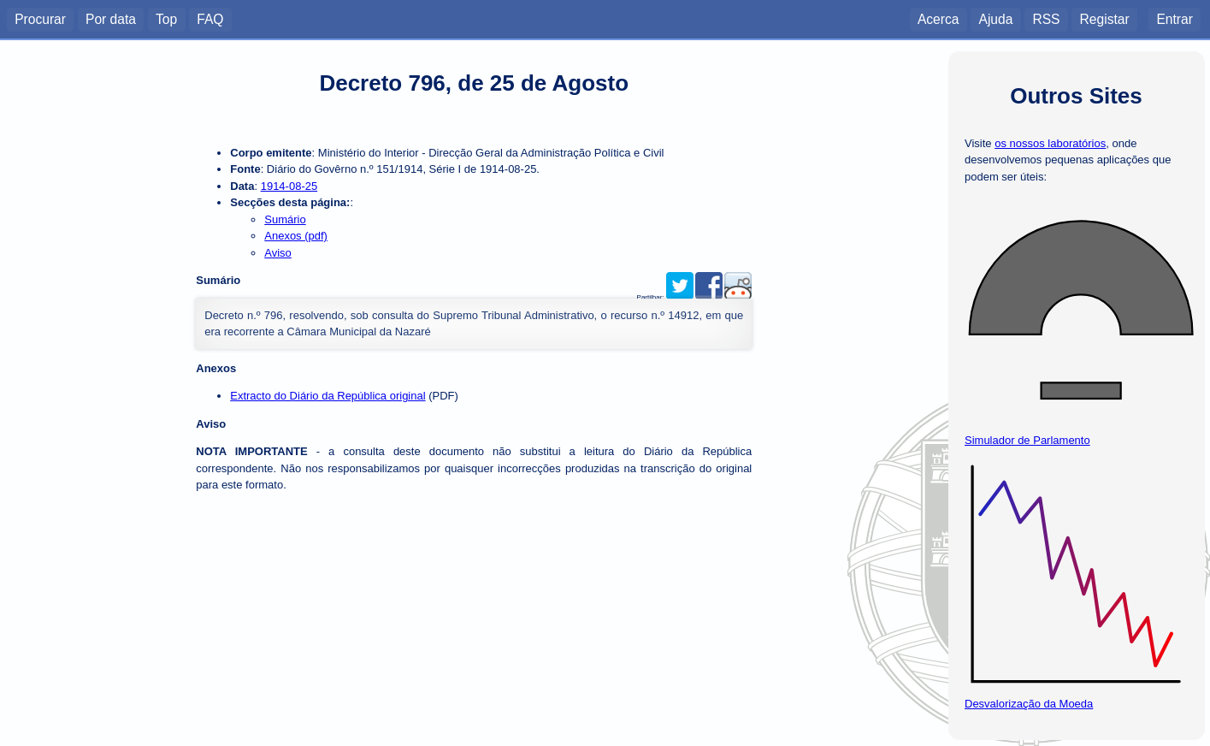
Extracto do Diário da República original (327, 395)
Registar (1105, 18)
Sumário (284, 219)
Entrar (1174, 18)
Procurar (40, 18)
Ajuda (995, 18)
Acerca (938, 18)
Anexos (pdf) (296, 235)
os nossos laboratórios (1050, 143)
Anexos (216, 368)
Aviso (278, 252)
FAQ (210, 18)
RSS (1045, 18)
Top (166, 18)
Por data (111, 18)
